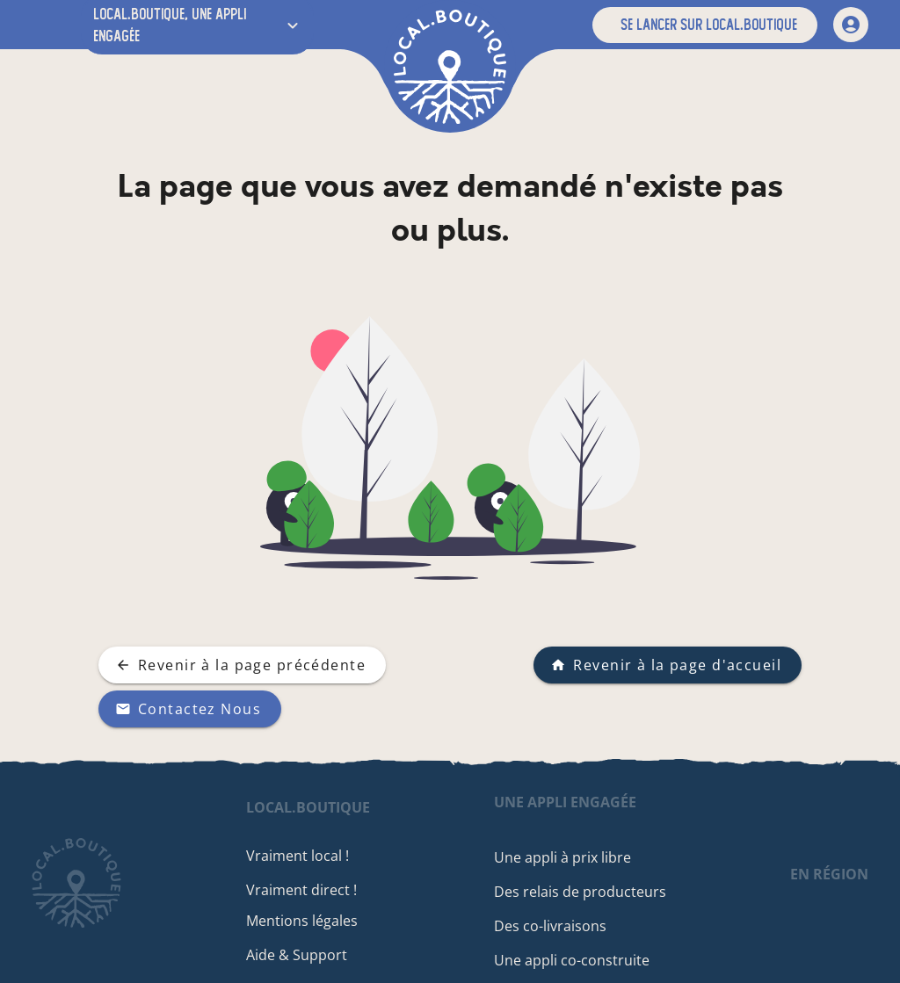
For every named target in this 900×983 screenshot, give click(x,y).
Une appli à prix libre (569, 857)
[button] (704, 25)
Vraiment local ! (312, 855)
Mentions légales (317, 920)
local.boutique (323, 807)
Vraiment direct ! (316, 890)
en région (829, 874)
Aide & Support (311, 955)
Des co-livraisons (557, 926)
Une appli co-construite (579, 960)
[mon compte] (850, 24)
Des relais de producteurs (587, 891)
